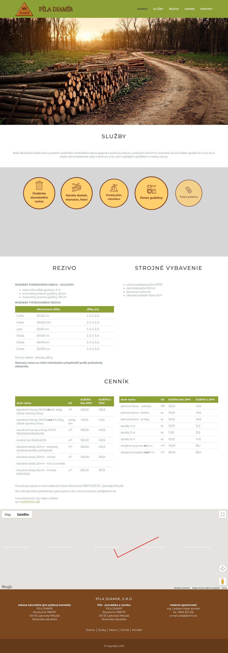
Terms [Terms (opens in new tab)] (224, 588)
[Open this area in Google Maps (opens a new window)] (7, 587)
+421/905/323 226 (29, 502)
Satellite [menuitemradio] (23, 514)
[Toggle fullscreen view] (222, 514)
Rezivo (174, 9)
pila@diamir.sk (188, 615)
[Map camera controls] (222, 568)
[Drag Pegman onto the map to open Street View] (222, 581)
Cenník (190, 9)
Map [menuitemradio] (8, 514)
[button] (114, 546)
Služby (158, 9)
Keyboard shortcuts (182, 588)
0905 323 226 (186, 612)
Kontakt (206, 9)
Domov (142, 9)
